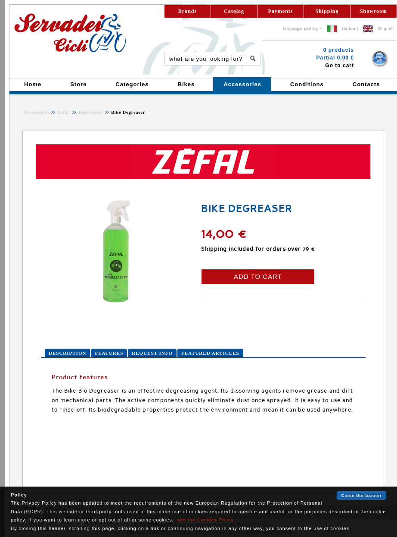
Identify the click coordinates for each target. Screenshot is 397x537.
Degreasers (90, 112)
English (386, 28)
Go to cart (339, 65)
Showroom (373, 11)
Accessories (37, 112)
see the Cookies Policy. (206, 519)
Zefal (64, 112)
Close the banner (361, 495)
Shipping (326, 11)
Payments (280, 11)
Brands (187, 11)
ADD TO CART (258, 276)
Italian (349, 28)
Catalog (234, 11)
